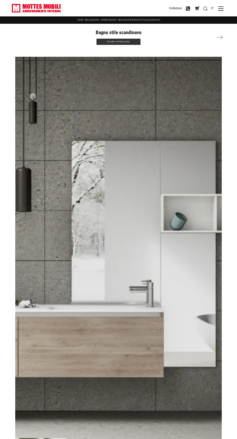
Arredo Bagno (108, 20)
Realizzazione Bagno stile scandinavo (139, 20)
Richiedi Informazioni (118, 42)
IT (212, 8)
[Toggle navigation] (220, 8)
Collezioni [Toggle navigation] (175, 8)
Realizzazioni (92, 20)
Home (80, 20)
